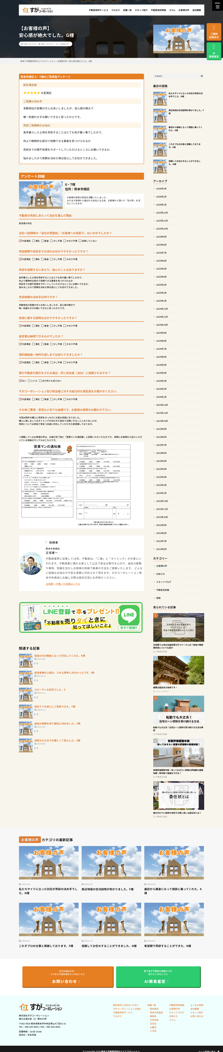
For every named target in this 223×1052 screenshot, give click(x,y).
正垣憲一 (52, 553)
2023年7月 (161, 444)
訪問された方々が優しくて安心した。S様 (57, 740)
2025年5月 (161, 268)
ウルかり (115, 10)
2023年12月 (162, 404)
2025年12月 (162, 212)
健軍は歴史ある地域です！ (165, 687)
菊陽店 (152, 1016)
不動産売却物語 (158, 10)
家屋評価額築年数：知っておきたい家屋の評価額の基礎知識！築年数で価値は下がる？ (178, 772)
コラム (172, 10)
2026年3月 (161, 188)
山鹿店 (152, 1027)
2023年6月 (161, 452)
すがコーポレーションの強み (127, 1008)
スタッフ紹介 (141, 10)
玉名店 (152, 1023)
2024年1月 (161, 396)
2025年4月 (161, 276)
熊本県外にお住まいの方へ (126, 1005)
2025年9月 (161, 236)
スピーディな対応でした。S (49, 689)
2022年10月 (162, 517)
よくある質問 (196, 1005)
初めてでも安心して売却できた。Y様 (54, 706)
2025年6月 (161, 260)
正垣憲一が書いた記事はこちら (63, 584)
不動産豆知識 (162, 589)
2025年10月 (162, 228)
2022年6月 (161, 549)
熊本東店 (153, 1008)
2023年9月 (161, 428)
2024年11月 (162, 316)
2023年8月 (161, 436)
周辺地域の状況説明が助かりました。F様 (108, 889)
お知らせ (160, 573)
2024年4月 (161, 372)
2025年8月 (161, 244)
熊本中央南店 (156, 1012)
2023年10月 (162, 420)
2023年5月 (161, 460)
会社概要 (196, 10)
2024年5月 (161, 364)
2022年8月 (161, 533)
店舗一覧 (127, 10)
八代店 (152, 1031)
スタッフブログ (163, 581)
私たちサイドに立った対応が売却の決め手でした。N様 (47, 891)
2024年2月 (161, 388)
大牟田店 (153, 1019)
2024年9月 (161, 332)
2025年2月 (161, 292)
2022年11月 (162, 509)
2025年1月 (161, 300)
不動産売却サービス (98, 10)
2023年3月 (161, 476)
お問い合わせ (196, 1016)
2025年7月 (161, 252)
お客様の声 (184, 10)
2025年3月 (161, 284)
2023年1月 (161, 492)
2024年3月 (161, 380)
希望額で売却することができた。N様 (168, 946)
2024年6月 (161, 356)
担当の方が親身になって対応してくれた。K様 (59, 655)
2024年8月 (161, 340)
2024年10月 (162, 324)
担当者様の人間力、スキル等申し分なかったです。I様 (64, 672)
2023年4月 (161, 468)
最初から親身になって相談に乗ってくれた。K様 (173, 891)
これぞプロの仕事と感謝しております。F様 (47, 946)
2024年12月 (162, 308)
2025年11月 (162, 220)
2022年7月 (161, 541)
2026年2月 (161, 196)
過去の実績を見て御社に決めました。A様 (57, 723)
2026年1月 (161, 204)
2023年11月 (162, 412)
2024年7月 (161, 348)
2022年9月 (161, 525)
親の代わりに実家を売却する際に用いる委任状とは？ (177, 812)
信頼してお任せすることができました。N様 (110, 946)
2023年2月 (161, 484)
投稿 (158, 597)
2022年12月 (162, 501)
